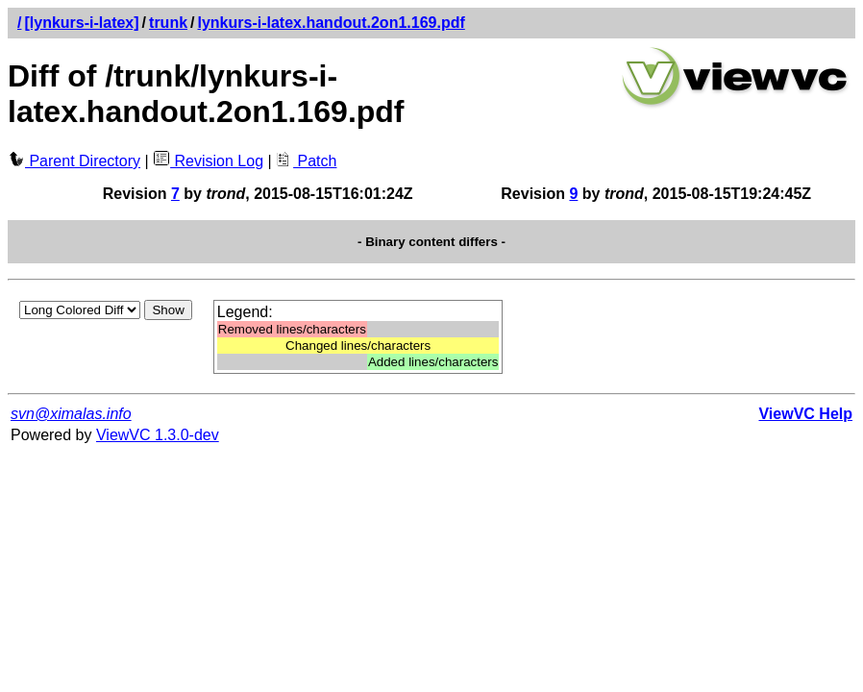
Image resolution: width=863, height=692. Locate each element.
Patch (306, 161)
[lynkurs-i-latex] (81, 22)
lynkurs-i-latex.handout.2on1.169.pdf (331, 22)
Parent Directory (74, 161)
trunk (168, 22)
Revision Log (208, 161)
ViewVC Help (805, 414)
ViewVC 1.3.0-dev (157, 435)
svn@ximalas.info (71, 414)
